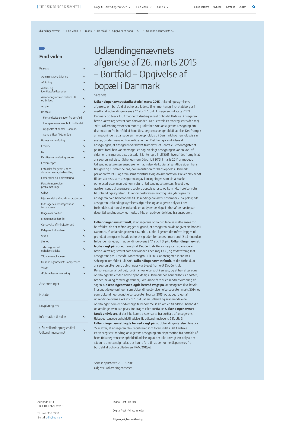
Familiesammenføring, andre (57, 157)
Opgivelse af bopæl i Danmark (60, 128)
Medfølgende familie (53, 218)
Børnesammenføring (53, 140)
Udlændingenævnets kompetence (60, 262)
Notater (44, 294)
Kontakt (230, 6)
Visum (44, 267)
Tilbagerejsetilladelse (53, 256)
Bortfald (46, 112)
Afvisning (46, 82)
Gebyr (44, 192)
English (242, 6)
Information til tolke (52, 317)
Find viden (142, 6)
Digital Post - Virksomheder (128, 410)
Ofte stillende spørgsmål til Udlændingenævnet (57, 330)
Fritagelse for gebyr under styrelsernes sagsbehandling (57, 170)
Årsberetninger (49, 284)
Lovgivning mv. (49, 306)
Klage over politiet (51, 213)
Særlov (45, 241)
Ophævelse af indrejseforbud (57, 224)
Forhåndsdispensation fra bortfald (62, 117)
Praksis (44, 68)
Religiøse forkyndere (53, 230)
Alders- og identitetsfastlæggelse (53, 89)
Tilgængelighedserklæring (128, 419)
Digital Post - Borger (124, 401)
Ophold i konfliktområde (57, 134)
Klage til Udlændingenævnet (110, 6)
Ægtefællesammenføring (55, 273)
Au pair (45, 106)
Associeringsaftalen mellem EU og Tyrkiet (58, 98)
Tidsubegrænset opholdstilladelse (50, 248)
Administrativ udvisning (54, 76)
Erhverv (45, 146)
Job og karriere (201, 6)
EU (43, 151)
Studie (44, 235)
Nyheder (217, 6)
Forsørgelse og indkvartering (57, 177)
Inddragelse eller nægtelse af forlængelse (57, 205)
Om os (161, 6)
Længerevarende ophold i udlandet (63, 123)
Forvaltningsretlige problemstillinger (51, 185)
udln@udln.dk (54, 417)
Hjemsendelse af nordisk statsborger (62, 198)
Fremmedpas (48, 163)
